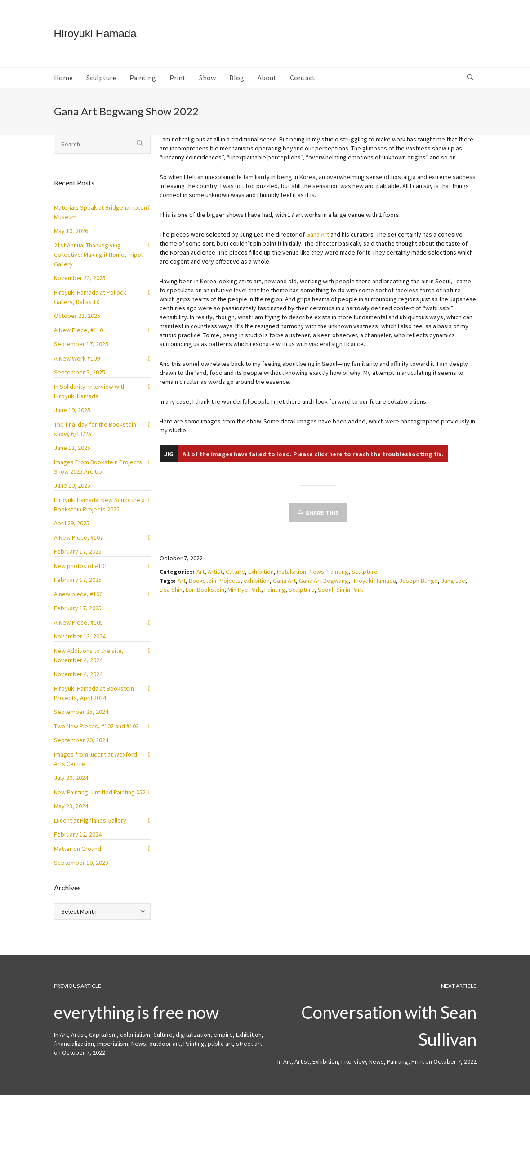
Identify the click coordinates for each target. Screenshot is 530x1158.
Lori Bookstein (205, 597)
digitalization (193, 1042)
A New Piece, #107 (78, 545)
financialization (74, 1051)
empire (223, 1042)
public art (220, 1051)
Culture (235, 579)
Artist (215, 579)
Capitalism (103, 1042)
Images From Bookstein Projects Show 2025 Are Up (98, 474)
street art (249, 1051)
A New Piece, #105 (78, 629)
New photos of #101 (80, 573)
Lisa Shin (171, 597)
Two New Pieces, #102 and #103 (96, 733)
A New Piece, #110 (78, 337)
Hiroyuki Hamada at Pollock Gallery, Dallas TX (90, 304)
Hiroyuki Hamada (374, 588)
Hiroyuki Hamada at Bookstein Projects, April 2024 (94, 700)
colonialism (135, 1042)
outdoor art (164, 1051)
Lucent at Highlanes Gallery (90, 827)
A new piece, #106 (78, 601)
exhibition (257, 588)
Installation (291, 579)
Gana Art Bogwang (323, 588)
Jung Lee (453, 588)
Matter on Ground (77, 856)
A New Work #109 (77, 365)
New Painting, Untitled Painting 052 (100, 799)
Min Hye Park (244, 597)
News (316, 579)
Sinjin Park (349, 597)
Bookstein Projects (215, 588)
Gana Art (317, 242)
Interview (353, 1069)
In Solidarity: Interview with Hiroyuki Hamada (90, 398)
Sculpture (365, 579)
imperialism (112, 1051)
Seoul (325, 597)
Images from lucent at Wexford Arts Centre (95, 766)
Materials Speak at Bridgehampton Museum (100, 219)
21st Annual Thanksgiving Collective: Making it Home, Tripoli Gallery (99, 261)
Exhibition (261, 579)
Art (200, 579)
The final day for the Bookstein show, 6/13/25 (95, 436)
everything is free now (136, 1019)
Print (417, 1069)
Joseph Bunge (418, 588)
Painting (337, 579)
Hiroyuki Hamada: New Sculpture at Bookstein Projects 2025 (100, 511)
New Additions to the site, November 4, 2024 (89, 662)
